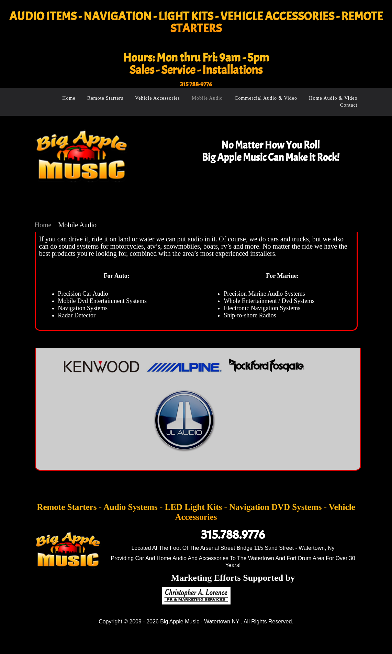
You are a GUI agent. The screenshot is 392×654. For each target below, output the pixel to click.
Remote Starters (105, 98)
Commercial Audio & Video (266, 98)
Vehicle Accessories (157, 98)
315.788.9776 (233, 535)
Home (68, 98)
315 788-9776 (196, 84)
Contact (349, 105)
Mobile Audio (207, 98)
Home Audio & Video (333, 98)
